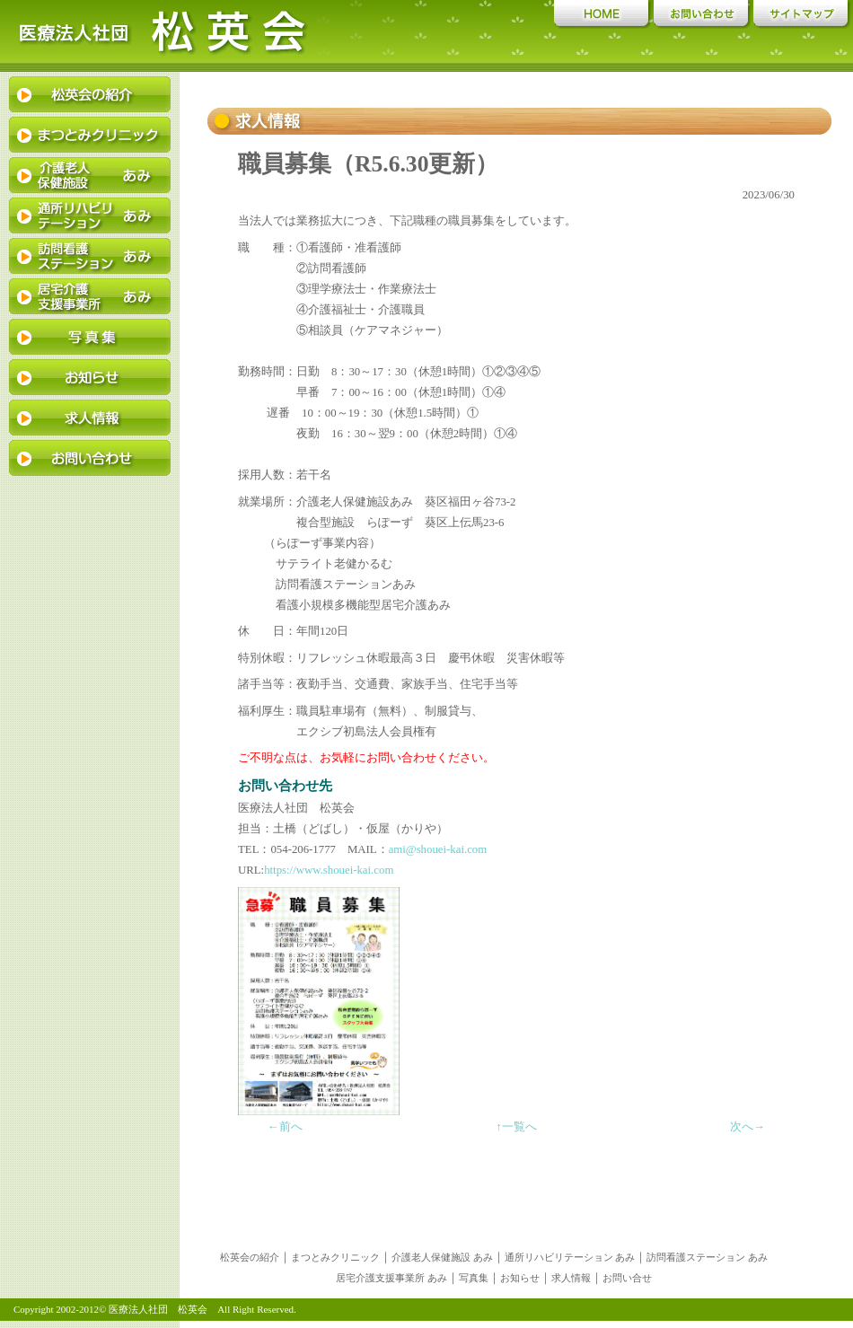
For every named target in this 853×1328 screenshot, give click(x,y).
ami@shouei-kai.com (438, 849)
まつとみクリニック (335, 1257)
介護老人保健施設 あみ (442, 1257)
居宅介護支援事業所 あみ (391, 1277)
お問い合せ (627, 1277)
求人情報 (571, 1277)
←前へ (285, 1127)
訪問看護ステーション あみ (707, 1257)
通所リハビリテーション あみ (570, 1257)
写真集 (473, 1277)
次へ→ (747, 1127)
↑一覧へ (516, 1127)
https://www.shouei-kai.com (328, 870)
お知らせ (520, 1277)
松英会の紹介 (249, 1257)
